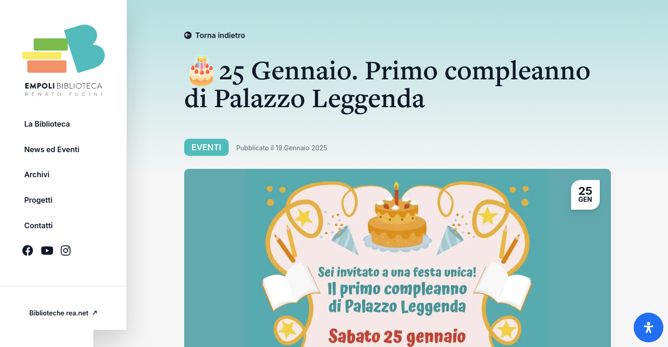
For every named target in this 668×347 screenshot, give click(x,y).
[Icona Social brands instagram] (66, 257)
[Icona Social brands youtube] (47, 257)
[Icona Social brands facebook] (27, 257)
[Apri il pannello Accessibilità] (648, 327)
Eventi (211, 147)
